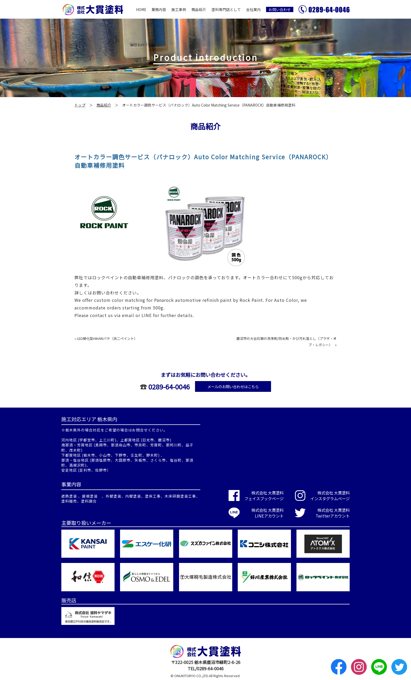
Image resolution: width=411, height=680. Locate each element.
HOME (141, 9)
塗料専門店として (226, 9)
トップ (79, 105)
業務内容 (159, 9)
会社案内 (253, 9)
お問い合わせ (280, 9)
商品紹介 (198, 9)
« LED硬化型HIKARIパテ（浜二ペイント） (105, 338)
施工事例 (178, 9)
